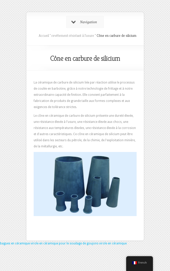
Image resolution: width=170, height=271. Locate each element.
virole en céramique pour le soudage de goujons (64, 243)
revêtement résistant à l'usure (72, 35)
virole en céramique (113, 243)
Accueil (44, 35)
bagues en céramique (15, 243)
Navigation (84, 22)
